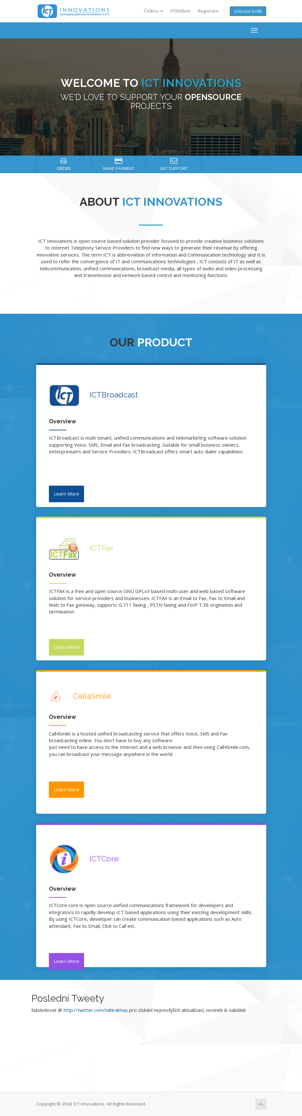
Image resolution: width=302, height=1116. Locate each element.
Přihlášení (180, 11)
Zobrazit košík (248, 11)
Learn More (66, 493)
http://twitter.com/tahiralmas (96, 1010)
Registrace (208, 11)
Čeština (153, 11)
